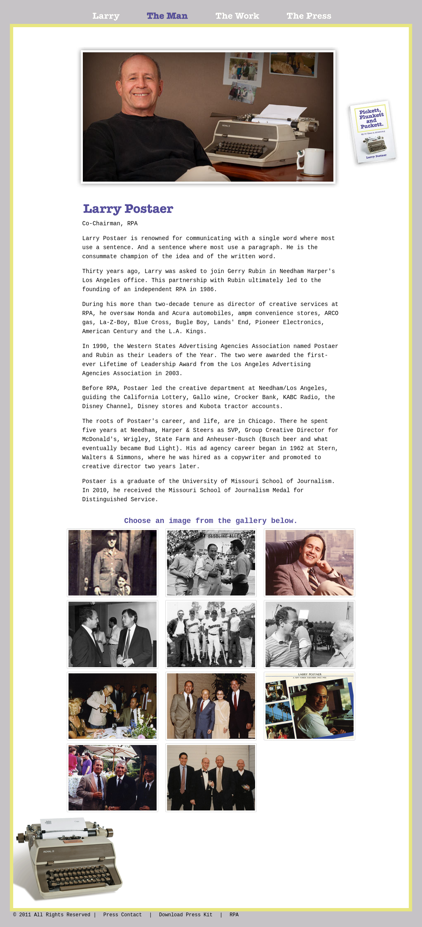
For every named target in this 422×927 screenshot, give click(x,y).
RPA (234, 915)
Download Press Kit (186, 915)
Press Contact (122, 915)
